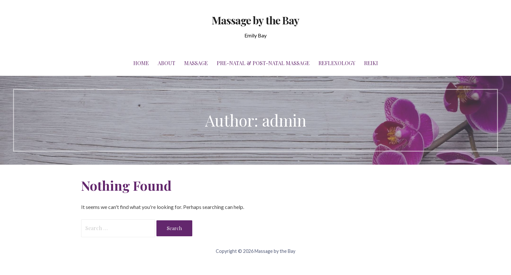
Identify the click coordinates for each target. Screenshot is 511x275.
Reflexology (336, 63)
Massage (196, 63)
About (166, 63)
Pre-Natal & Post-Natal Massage (263, 63)
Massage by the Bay (255, 20)
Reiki (371, 63)
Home (141, 63)
